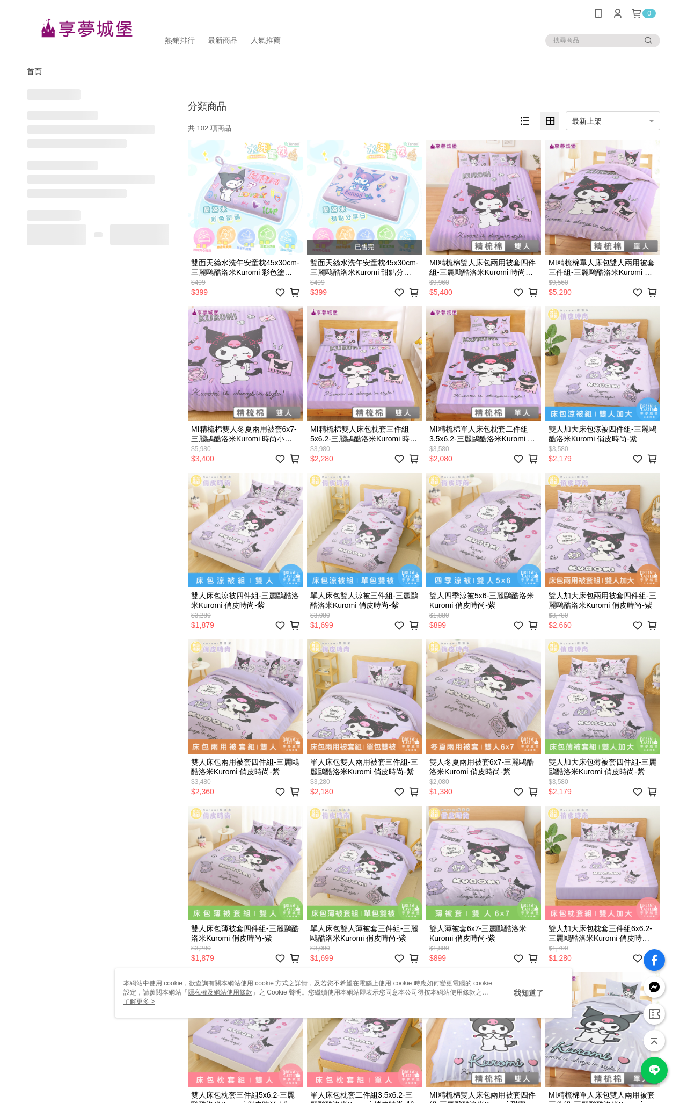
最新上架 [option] (587, 121)
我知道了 (529, 993)
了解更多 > (139, 1001)
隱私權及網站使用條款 (220, 992)
